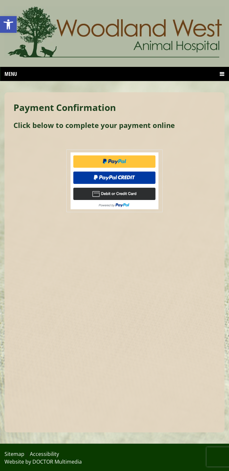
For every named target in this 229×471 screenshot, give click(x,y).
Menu (10, 73)
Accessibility (44, 453)
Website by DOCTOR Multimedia (43, 461)
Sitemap (14, 453)
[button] (8, 24)
